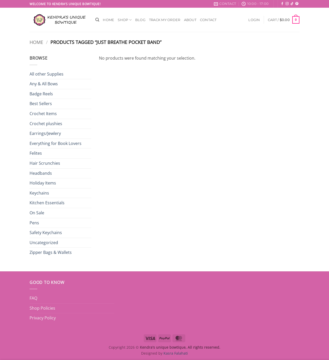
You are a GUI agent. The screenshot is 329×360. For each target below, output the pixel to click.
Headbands (41, 173)
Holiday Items (43, 183)
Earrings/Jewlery (45, 133)
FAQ (33, 298)
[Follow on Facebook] (282, 4)
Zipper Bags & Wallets (51, 252)
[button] (254, 20)
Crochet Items (43, 113)
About (190, 20)
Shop (124, 19)
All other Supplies (46, 74)
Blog (140, 20)
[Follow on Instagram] (287, 4)
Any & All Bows (44, 84)
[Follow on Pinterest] (296, 4)
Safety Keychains (46, 232)
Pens (34, 223)
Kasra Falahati (175, 353)
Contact (208, 20)
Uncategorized (44, 242)
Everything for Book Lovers (55, 143)
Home (108, 20)
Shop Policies (42, 308)
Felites (36, 153)
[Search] (97, 20)
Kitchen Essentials (47, 203)
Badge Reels (41, 94)
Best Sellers (41, 103)
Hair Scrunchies (45, 163)
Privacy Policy (43, 318)
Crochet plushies (46, 123)
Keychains (39, 193)
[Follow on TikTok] (292, 4)
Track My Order (164, 20)
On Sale (37, 213)
